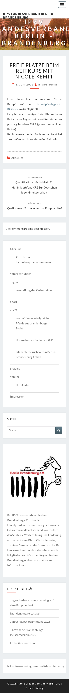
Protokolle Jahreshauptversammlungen (34, 259)
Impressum (17, 396)
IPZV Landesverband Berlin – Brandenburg (29, 14)
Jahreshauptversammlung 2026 (30, 621)
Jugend (14, 282)
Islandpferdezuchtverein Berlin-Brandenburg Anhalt (36, 354)
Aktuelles (17, 158)
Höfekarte (22, 385)
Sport (13, 302)
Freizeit (15, 368)
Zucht (13, 310)
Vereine (15, 377)
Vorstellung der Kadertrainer (34, 290)
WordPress (53, 683)
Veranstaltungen (20, 274)
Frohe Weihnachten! (23, 643)
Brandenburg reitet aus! (25, 613)
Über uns (15, 249)
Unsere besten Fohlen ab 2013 (35, 340)
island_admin (47, 84)
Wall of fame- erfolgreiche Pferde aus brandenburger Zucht (32, 323)
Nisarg (40, 688)
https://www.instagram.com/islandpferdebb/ (35, 666)
